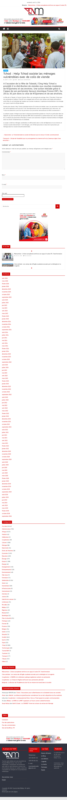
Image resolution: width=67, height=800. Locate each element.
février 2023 (5, 381)
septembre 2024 (7, 329)
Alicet (3, 695)
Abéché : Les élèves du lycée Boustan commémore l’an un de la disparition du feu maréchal (35, 695)
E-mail (4, 184)
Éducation (5, 556)
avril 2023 (5, 375)
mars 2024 (5, 346)
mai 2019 (4, 502)
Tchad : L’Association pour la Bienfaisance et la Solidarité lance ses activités (38, 692)
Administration (6, 529)
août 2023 (5, 365)
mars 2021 (5, 443)
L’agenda (43, 761)
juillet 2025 (5, 302)
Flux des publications (8, 722)
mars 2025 (5, 313)
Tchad (5, 70)
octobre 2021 (6, 424)
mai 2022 (4, 405)
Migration (4, 610)
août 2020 (5, 462)
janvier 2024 (5, 351)
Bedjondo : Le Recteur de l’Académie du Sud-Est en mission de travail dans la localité (26, 682)
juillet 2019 (5, 497)
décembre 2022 (6, 386)
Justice (4, 596)
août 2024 (5, 332)
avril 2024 (5, 343)
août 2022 (5, 397)
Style (3, 642)
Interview (4, 594)
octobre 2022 (6, 392)
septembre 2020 (7, 459)
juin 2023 (4, 370)
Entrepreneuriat (6, 569)
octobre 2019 (6, 489)
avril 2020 (5, 473)
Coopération (5, 540)
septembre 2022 (7, 394)
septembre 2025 (7, 297)
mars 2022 (5, 411)
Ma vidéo (4, 605)
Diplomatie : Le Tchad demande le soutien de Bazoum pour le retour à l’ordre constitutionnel (31, 135)
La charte (44, 764)
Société (4, 637)
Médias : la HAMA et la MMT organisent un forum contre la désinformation (28, 701)
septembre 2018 (7, 516)
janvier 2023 (5, 384)
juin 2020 (4, 467)
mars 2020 (5, 475)
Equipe (4, 780)
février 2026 (5, 283)
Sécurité (4, 634)
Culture (4, 542)
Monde (4, 613)
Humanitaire (5, 586)
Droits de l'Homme (7, 550)
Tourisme (4, 653)
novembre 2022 (6, 389)
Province (4, 626)
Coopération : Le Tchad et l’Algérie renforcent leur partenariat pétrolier (23, 680)
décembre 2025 (6, 289)
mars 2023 (5, 378)
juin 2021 (4, 435)
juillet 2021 (5, 432)
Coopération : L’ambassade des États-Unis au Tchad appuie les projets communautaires (33, 698)
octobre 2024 (6, 327)
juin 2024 (4, 338)
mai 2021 (4, 438)
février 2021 (5, 446)
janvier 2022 (5, 416)
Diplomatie (5, 548)
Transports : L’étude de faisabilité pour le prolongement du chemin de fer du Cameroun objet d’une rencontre (32, 139)
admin (15, 79)
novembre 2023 (6, 356)
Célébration (5, 537)
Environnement (6, 572)
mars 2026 (5, 281)
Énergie (4, 564)
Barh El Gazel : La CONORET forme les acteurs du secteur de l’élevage (33, 703)
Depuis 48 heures (46, 753)
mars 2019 (5, 508)
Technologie (5, 648)
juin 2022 (4, 402)
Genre (3, 583)
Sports (4, 640)
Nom (4, 175)
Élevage (4, 559)
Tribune (4, 659)
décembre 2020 (6, 451)
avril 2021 (5, 440)
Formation (5, 577)
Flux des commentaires (8, 725)
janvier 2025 (5, 319)
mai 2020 (4, 470)
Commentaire (6, 152)
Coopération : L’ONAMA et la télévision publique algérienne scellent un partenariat (26, 677)
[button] (33, 21)
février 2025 (5, 316)
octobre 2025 (6, 294)
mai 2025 (4, 308)
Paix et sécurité (6, 618)
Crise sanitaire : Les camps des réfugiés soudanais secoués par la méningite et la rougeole (28, 674)
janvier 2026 (5, 286)
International (6, 591)
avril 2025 (5, 311)
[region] (33, 21)
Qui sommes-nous (7, 777)
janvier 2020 (5, 481)
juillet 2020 (5, 465)
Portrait (4, 623)
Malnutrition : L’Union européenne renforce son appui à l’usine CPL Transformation (38, 254)
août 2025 (5, 300)
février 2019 (5, 511)
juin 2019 (4, 500)
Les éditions (44, 759)
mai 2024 (4, 340)
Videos (4, 661)
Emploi (4, 561)
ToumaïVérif (5, 650)
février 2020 (5, 478)
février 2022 (5, 413)
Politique (4, 621)
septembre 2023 (7, 362)
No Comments (28, 255)
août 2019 (5, 494)
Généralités (5, 580)
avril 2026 (5, 278)
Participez (44, 767)
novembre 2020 (6, 454)
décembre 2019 (6, 484)
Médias (4, 607)
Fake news (5, 575)
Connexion (5, 720)
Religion (4, 629)
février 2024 (5, 348)
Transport (5, 656)
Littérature (5, 602)
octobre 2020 (6, 457)
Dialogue (4, 545)
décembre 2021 (6, 419)
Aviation (4, 534)
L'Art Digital (14, 791)
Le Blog (43, 756)
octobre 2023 (6, 359)
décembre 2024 (6, 321)
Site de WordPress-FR (8, 728)
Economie (5, 553)
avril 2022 (5, 408)
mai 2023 (4, 373)
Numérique (5, 615)
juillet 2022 (5, 400)
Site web (4, 193)
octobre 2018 (6, 513)
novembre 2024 (6, 324)
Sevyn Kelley (5, 703)
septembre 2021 (7, 427)
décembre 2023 (6, 354)
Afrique (4, 532)
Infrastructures (6, 588)
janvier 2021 (5, 448)
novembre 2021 (6, 421)
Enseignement (6, 567)
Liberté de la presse (7, 599)
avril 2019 (5, 505)
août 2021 (5, 429)
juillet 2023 (5, 367)
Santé (3, 632)
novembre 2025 (6, 292)
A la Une (4, 526)
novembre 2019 (6, 486)
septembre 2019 (7, 492)
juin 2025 (4, 305)
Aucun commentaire (24, 79)
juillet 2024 (5, 335)
